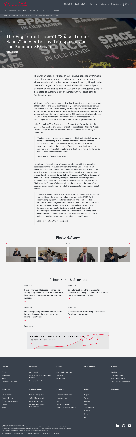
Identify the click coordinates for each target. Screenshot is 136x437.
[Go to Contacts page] (102, 4)
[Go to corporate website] (15, 4)
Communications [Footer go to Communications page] (117, 375)
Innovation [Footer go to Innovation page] (33, 366)
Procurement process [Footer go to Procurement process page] (64, 395)
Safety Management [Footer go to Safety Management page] (36, 398)
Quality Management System (45, 15)
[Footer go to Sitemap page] (56, 433)
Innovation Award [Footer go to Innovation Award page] (35, 381)
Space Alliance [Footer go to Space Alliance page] (89, 366)
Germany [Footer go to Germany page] (87, 401)
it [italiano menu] (126, 4)
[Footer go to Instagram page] (123, 425)
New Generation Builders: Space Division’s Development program (86, 312)
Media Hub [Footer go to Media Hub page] (6, 389)
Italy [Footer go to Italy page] (85, 404)
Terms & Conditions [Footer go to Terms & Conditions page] (63, 404)
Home (5, 15)
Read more (28, 326)
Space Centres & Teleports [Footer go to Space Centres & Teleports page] (120, 382)
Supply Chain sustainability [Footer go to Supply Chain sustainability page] (66, 407)
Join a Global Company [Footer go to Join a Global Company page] (64, 372)
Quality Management (28, 15)
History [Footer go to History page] (4, 378)
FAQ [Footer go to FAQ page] (57, 401)
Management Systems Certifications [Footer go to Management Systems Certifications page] (37, 405)
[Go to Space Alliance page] (43, 11)
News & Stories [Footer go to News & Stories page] (7, 398)
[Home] (5, 11)
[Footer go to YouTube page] (129, 425)
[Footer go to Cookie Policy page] (18, 433)
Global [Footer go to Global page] (86, 389)
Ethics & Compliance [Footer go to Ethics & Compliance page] (9, 382)
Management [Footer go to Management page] (7, 375)
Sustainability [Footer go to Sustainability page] (34, 372)
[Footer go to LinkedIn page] (117, 425)
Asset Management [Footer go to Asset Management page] (36, 401)
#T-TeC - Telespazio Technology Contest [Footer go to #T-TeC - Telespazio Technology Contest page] (40, 377)
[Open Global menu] (115, 4)
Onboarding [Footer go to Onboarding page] (60, 378)
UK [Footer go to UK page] (85, 417)
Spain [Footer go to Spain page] (86, 414)
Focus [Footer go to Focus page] (4, 407)
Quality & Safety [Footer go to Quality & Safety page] (35, 389)
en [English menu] (123, 4)
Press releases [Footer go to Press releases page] (7, 395)
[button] (21, 254)
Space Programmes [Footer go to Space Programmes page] (118, 378)
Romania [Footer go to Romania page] (87, 411)
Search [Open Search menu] (131, 4)
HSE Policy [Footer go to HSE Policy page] (60, 375)
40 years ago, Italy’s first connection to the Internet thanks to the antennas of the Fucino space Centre (43, 314)
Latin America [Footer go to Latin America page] (89, 407)
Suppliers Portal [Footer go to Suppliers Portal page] (62, 398)
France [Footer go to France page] (86, 398)
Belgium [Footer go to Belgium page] (87, 395)
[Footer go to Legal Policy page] (47, 433)
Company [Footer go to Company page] (5, 366)
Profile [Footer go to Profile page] (4, 372)
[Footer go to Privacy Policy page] (6, 433)
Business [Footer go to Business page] (114, 366)
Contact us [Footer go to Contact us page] (115, 389)
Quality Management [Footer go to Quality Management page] (36, 395)
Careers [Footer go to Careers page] (59, 366)
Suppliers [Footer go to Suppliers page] (60, 389)
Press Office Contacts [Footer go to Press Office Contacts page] (10, 401)
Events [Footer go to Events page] (4, 404)
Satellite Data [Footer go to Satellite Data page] (116, 372)
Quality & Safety (14, 15)
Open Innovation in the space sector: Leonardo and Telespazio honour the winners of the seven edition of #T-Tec (88, 292)
